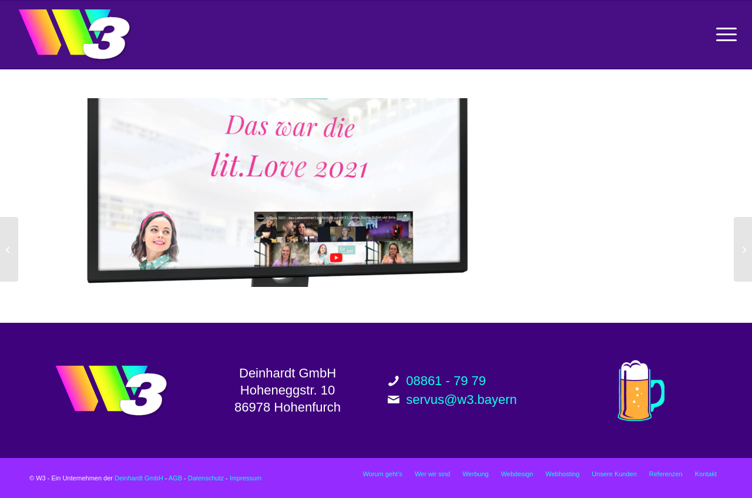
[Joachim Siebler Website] (9, 249)
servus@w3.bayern (461, 399)
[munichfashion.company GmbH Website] (743, 249)
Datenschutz (206, 478)
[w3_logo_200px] (74, 34)
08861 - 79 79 (446, 380)
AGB (175, 478)
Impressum (245, 478)
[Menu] (723, 35)
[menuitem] (723, 35)
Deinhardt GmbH (139, 478)
